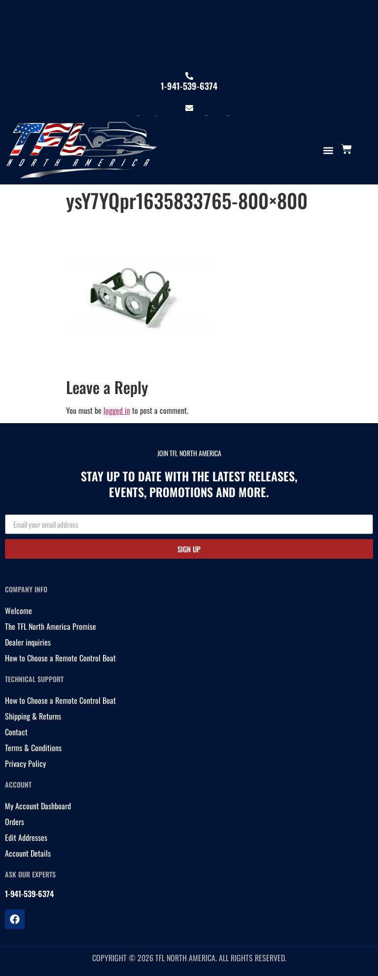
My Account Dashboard (38, 806)
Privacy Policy (25, 763)
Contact (16, 732)
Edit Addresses (26, 837)
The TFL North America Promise (50, 626)
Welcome (18, 610)
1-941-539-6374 (189, 85)
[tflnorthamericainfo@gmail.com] (189, 108)
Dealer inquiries (28, 642)
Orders (14, 822)
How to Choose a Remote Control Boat (60, 658)
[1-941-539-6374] (189, 76)
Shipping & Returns (33, 716)
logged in (116, 410)
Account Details (28, 853)
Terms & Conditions (33, 748)
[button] (328, 150)
